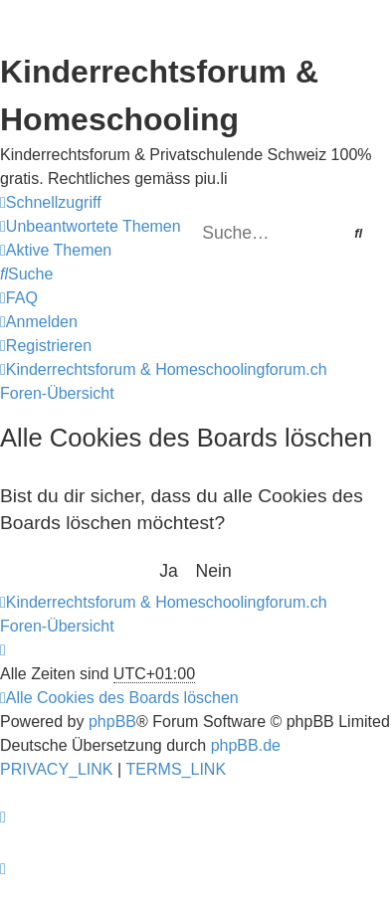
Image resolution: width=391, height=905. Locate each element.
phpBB (112, 721)
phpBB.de (246, 745)
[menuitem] (90, 227)
